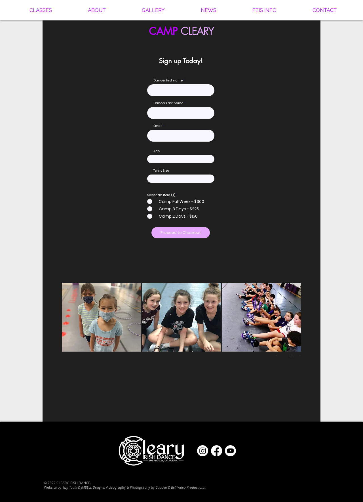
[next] (299, 355)
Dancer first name (168, 80)
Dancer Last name (168, 103)
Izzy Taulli (70, 487)
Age (156, 151)
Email (157, 125)
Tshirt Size (161, 170)
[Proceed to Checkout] (180, 232)
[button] (40, 10)
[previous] (276, 355)
